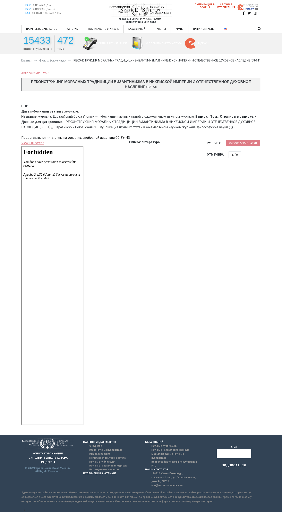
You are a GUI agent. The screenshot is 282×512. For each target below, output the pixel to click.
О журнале (95, 446)
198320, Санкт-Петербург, (167, 473)
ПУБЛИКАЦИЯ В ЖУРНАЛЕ (103, 28)
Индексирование (100, 453)
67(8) (235, 154)
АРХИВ (179, 28)
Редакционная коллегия (104, 469)
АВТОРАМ (72, 28)
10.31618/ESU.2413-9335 (46, 13)
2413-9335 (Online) (44, 9)
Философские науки (35, 73)
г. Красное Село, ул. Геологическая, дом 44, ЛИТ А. (173, 479)
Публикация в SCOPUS (205, 6)
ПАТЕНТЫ (160, 28)
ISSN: (28, 5)
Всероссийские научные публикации (174, 461)
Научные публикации (102, 461)
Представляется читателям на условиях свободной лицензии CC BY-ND (75, 138)
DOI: (28, 13)
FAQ (153, 465)
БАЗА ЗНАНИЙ (136, 28)
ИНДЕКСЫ (202, 43)
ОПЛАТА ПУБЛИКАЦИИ (112, 43)
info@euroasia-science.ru (166, 485)
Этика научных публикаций (105, 449)
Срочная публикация (226, 6)
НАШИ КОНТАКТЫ (203, 28)
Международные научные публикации (167, 455)
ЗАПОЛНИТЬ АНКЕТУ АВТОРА (163, 43)
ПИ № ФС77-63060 (149, 18)
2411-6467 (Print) (42, 5)
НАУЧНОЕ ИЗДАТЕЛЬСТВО (41, 28)
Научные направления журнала (108, 465)
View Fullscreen (32, 143)
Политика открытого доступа (107, 457)
